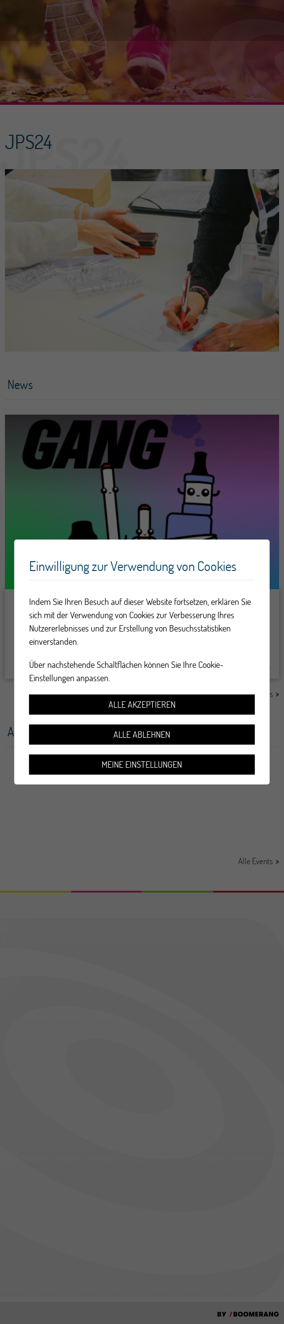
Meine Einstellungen (142, 764)
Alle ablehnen (141, 734)
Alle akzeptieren (142, 704)
